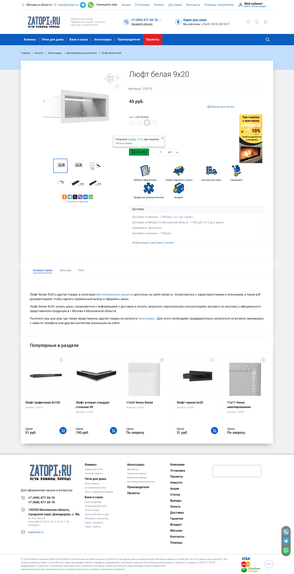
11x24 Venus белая (139, 402)
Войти (247, 6)
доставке (157, 242)
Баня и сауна (79, 39)
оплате (169, 242)
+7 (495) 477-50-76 (41, 498)
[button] (146, 20)
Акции (126, 5)
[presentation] (237, 471)
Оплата (159, 5)
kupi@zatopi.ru (68, 5)
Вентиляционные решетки (115, 294)
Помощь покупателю (219, 5)
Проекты (152, 39)
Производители (129, 39)
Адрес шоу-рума (195, 20)
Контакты (193, 5)
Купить (138, 152)
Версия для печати (223, 106)
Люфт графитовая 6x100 (42, 402)
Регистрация (259, 6)
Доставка (175, 5)
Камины (30, 39)
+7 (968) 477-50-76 (41, 502)
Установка (142, 5)
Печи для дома (53, 39)
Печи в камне (124, 143)
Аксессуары (103, 39)
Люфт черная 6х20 (190, 402)
